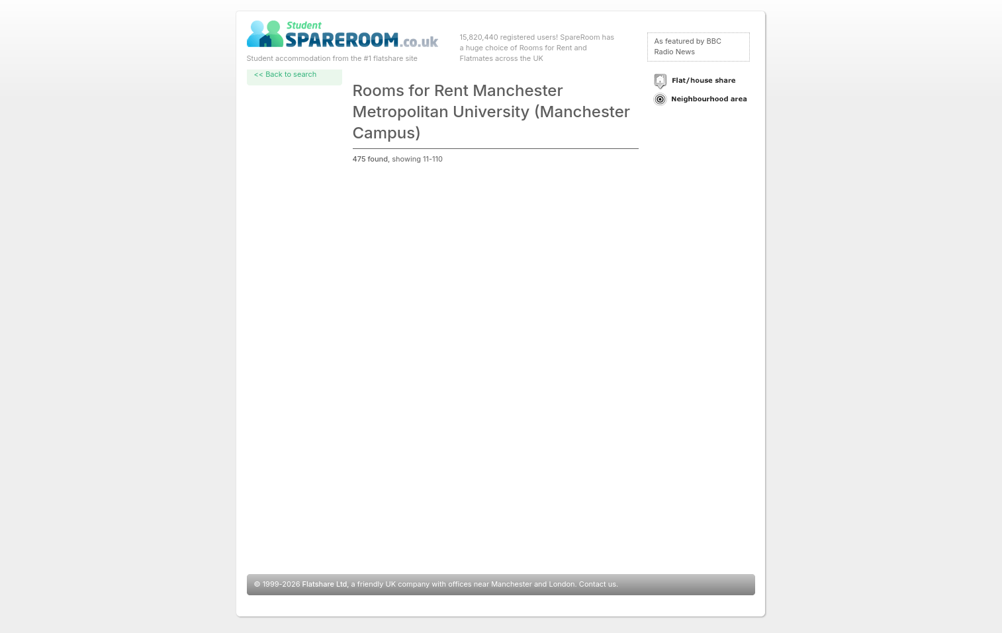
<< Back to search (285, 74)
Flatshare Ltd (324, 584)
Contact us (597, 584)
